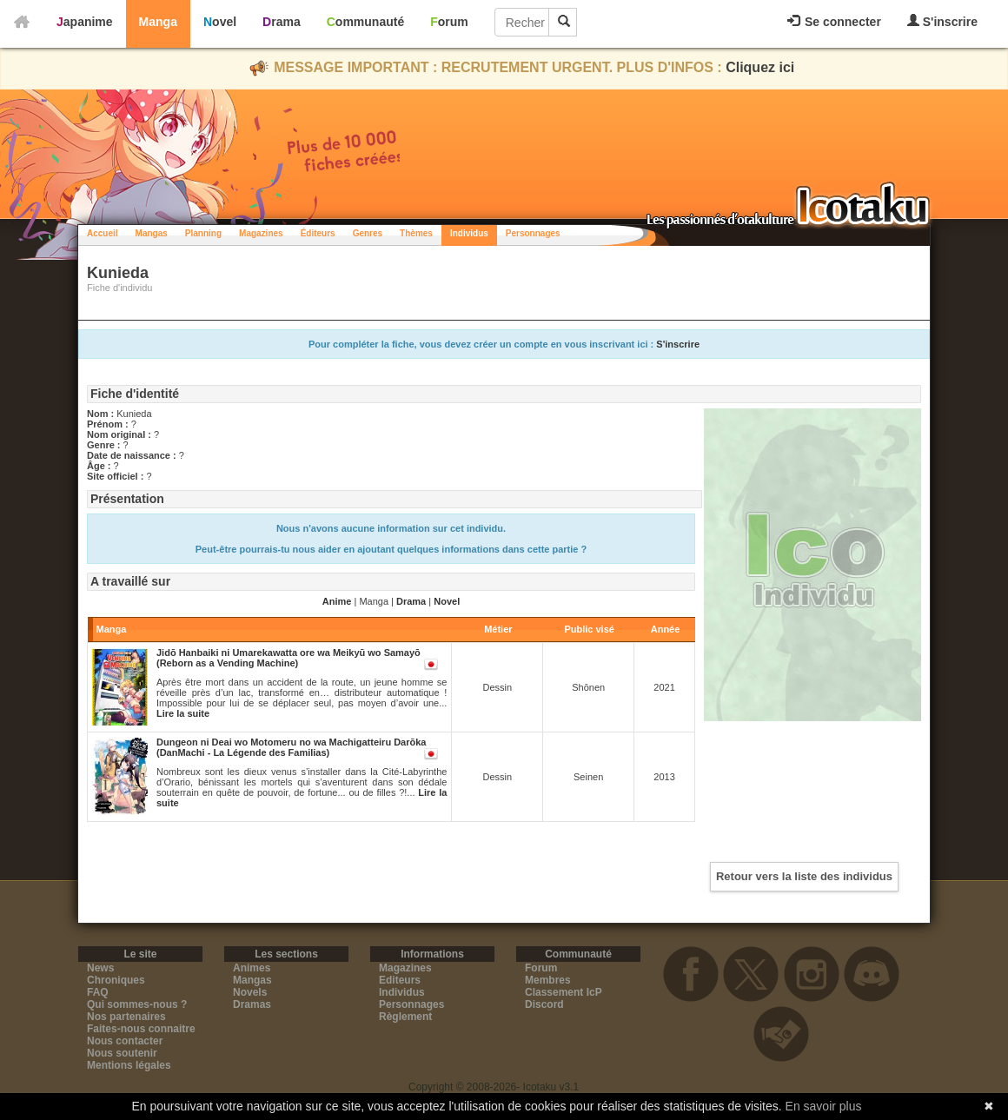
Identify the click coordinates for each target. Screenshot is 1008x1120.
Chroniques (116, 980)
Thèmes (416, 233)
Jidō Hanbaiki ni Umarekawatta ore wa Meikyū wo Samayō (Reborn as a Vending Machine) (288, 657)
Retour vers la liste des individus (804, 876)
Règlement (405, 1017)
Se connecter (834, 22)
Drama (281, 22)
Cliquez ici (760, 67)
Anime (337, 601)
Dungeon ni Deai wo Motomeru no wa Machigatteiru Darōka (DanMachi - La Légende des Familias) (291, 747)
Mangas (152, 233)
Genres (367, 233)
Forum (449, 22)
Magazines (261, 233)
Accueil (102, 233)
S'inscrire (942, 21)
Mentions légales (129, 1065)
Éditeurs (318, 233)
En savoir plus (824, 1106)
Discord (544, 1004)
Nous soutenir (122, 1053)
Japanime (84, 22)
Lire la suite (182, 713)
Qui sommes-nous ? (137, 1004)
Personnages (533, 233)
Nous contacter (124, 1041)
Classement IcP (563, 992)
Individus (469, 233)
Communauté (365, 22)
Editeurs (400, 980)
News (100, 968)
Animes (251, 968)
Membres (548, 980)
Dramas (252, 1004)
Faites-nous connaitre (141, 1029)
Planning (203, 233)
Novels (250, 992)
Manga (158, 22)
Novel (219, 22)
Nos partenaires (126, 1017)
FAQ (98, 992)
